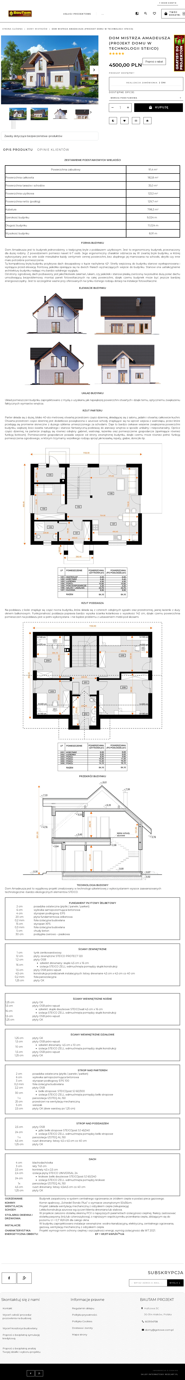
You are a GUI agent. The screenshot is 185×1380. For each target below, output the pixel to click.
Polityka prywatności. (84, 1314)
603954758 (150, 1321)
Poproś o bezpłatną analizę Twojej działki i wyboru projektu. (22, 1350)
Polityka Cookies (82, 1321)
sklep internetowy (152, 1374)
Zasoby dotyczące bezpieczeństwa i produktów (33, 136)
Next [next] (13, 124)
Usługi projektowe (54, 13)
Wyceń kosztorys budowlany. (20, 1328)
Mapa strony (79, 1334)
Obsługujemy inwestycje (96, 13)
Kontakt (7, 1308)
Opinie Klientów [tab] (53, 149)
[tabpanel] (92, 702)
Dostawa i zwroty (82, 1327)
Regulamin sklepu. (83, 1308)
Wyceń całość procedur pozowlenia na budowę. (17, 1316)
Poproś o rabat (154, 61)
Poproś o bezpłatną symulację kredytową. (21, 1336)
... (125, 13)
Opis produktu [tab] (18, 149)
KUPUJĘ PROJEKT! (159, 109)
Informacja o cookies (165, 1370)
